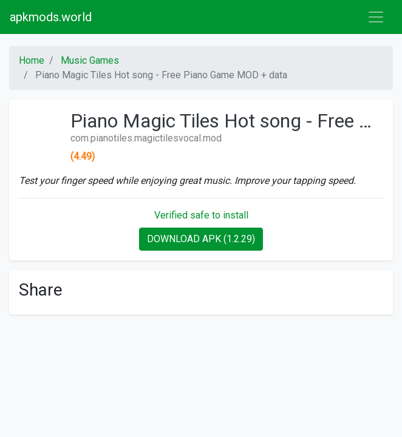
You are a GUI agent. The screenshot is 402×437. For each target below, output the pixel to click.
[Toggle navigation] (375, 17)
